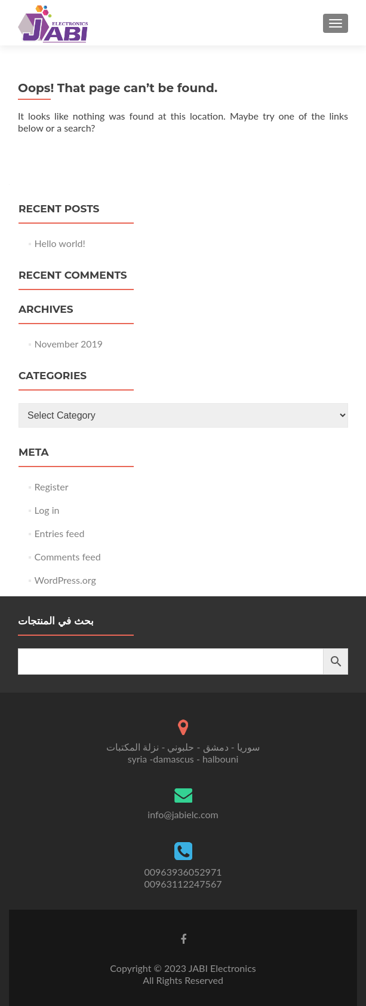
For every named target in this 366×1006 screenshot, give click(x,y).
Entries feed (60, 533)
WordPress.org (65, 580)
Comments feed (68, 556)
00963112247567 (183, 883)
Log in (47, 510)
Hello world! (60, 243)
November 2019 (69, 343)
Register (52, 486)
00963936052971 (183, 871)
